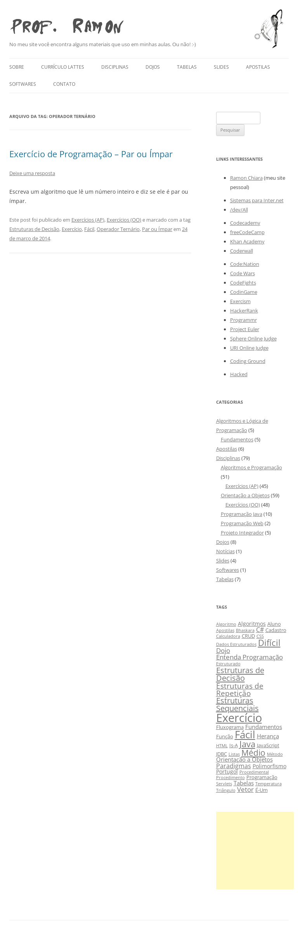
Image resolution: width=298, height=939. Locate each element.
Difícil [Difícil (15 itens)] (269, 642)
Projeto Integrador (242, 532)
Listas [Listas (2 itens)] (234, 754)
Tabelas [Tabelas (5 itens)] (244, 783)
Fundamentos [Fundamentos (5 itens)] (263, 727)
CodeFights (243, 282)
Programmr (243, 319)
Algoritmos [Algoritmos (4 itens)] (252, 623)
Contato (64, 84)
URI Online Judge (249, 347)
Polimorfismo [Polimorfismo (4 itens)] (269, 766)
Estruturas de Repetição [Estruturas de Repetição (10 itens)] (239, 689)
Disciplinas (114, 67)
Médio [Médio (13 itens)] (253, 752)
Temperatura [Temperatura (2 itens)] (268, 783)
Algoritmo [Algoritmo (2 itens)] (226, 624)
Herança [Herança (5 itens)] (268, 736)
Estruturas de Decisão (34, 229)
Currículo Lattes (62, 67)
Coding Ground (247, 361)
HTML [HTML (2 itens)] (222, 745)
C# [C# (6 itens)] (260, 629)
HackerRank (244, 310)
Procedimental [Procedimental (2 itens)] (254, 772)
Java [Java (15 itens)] (247, 744)
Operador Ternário (118, 229)
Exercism (240, 301)
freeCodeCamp (247, 232)
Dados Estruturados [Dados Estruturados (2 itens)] (236, 644)
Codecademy (245, 222)
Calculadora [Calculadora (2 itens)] (228, 636)
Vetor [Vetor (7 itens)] (245, 789)
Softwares (22, 84)
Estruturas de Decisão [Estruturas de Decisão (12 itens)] (240, 674)
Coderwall (241, 250)
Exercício (72, 229)
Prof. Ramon (66, 24)
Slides (221, 67)
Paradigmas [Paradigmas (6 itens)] (233, 765)
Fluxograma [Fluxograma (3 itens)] (230, 727)
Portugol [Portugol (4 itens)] (227, 771)
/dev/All (239, 209)
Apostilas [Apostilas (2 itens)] (225, 630)
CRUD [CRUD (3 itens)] (248, 636)
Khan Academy (247, 241)
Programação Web (242, 523)
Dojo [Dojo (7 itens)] (223, 650)
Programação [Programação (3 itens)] (261, 777)
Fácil (89, 229)
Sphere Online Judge (253, 338)
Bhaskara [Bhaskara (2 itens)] (245, 630)
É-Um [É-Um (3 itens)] (261, 790)
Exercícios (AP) (87, 219)
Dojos (153, 67)
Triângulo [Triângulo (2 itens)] (226, 790)
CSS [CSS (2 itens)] (260, 636)
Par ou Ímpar (157, 229)
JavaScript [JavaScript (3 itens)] (268, 745)
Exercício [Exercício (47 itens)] (239, 718)
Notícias (225, 551)
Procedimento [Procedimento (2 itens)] (230, 777)
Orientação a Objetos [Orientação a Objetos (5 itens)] (244, 759)
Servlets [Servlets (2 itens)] (224, 783)
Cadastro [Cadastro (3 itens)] (275, 630)
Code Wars (242, 273)
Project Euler (244, 329)
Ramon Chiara (246, 177)
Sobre (16, 67)
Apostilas (258, 67)
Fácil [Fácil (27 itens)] (245, 734)
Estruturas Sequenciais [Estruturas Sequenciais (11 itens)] (237, 704)
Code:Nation (244, 263)
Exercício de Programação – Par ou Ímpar (91, 154)
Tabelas (187, 67)
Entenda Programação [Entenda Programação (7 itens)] (249, 657)
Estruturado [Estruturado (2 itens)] (228, 663)
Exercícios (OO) (124, 219)
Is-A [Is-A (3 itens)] (233, 745)
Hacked (239, 374)
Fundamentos (237, 439)
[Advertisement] (255, 850)
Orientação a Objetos (245, 495)
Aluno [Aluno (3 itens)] (274, 624)
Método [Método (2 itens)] (275, 754)
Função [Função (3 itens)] (224, 736)
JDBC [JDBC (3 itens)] (221, 754)
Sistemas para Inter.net (257, 200)
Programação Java (241, 513)
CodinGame (243, 291)
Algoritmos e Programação (251, 467)
